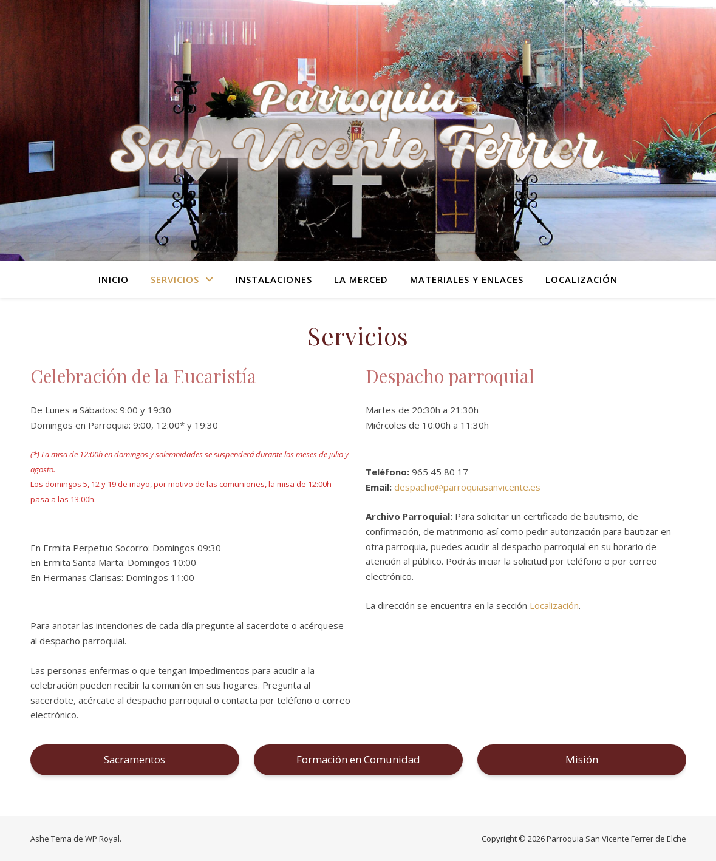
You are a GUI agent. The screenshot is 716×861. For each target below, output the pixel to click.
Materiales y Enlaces (466, 279)
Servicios (175, 279)
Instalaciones (274, 279)
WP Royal (102, 838)
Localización (581, 279)
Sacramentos (134, 759)
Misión (581, 759)
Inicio (113, 279)
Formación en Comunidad (358, 759)
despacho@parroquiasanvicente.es (467, 487)
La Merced (361, 279)
